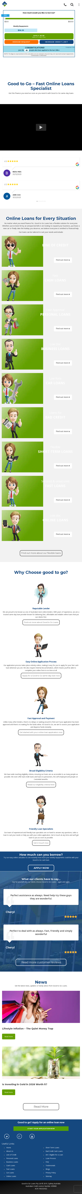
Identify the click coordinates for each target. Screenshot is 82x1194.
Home (8, 1147)
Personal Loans (12, 1158)
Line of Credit (11, 1155)
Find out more (62, 260)
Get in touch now (41, 843)
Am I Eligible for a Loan (54, 1155)
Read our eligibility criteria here (41, 785)
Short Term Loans (52, 1147)
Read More (41, 1106)
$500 (6, 22)
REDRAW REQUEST (21, 42)
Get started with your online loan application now (41, 732)
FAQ (47, 1162)
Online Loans (11, 1176)
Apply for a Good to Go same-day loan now (41, 676)
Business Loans (12, 1162)
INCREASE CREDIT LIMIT (56, 42)
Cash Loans (10, 1165)
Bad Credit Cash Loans (54, 1151)
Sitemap (49, 1176)
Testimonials (50, 1165)
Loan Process (51, 1158)
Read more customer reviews (41, 962)
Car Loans (10, 1173)
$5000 (70, 22)
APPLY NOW (39, 36)
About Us (9, 1151)
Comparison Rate (70, 47)
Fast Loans (10, 1169)
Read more (8, 1036)
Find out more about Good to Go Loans (41, 622)
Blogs (48, 1169)
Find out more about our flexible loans (41, 553)
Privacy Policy (51, 1173)
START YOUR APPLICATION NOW (41, 1128)
